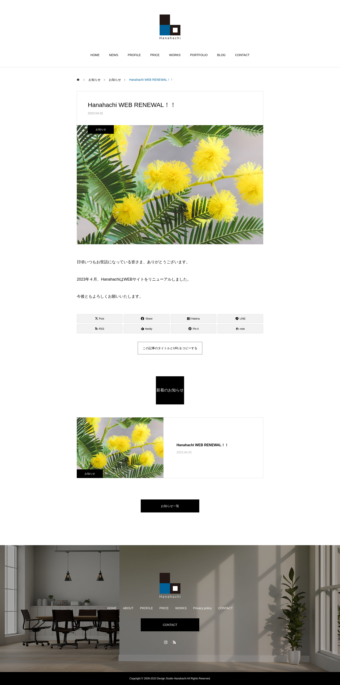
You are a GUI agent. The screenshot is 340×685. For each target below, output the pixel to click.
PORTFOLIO (199, 55)
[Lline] (240, 318)
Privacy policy (202, 608)
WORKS (175, 55)
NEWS (113, 55)
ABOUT (128, 608)
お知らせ (101, 129)
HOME (95, 55)
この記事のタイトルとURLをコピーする (170, 348)
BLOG (221, 55)
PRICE (155, 55)
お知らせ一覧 (170, 506)
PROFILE (134, 55)
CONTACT (242, 55)
